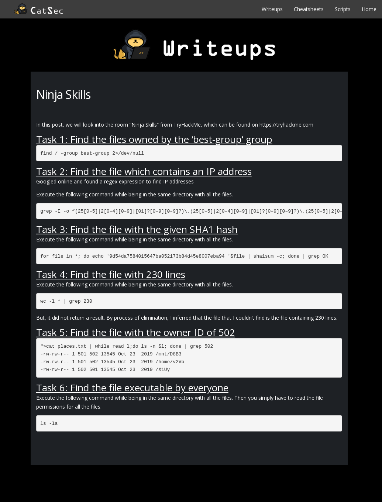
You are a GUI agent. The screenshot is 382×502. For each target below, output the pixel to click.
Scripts (343, 9)
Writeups (272, 9)
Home (369, 9)
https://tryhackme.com (286, 124)
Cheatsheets (309, 9)
